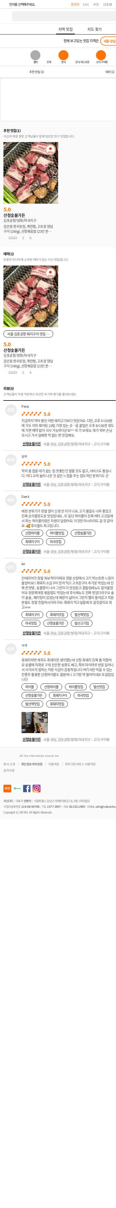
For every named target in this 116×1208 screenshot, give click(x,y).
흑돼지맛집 (57, 614)
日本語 (107, 4)
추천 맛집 (36, 72)
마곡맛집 (55, 541)
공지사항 (8, 770)
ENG (86, 4)
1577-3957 (54, 806)
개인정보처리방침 (32, 764)
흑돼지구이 (32, 541)
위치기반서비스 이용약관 (80, 764)
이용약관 (53, 764)
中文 (96, 4)
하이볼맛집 (57, 533)
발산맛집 (99, 686)
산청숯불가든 (32, 443)
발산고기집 (81, 623)
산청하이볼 (32, 533)
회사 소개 (9, 764)
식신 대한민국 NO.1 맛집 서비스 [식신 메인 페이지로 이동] (6, 16)
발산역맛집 (81, 614)
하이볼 (29, 686)
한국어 (75, 4)
